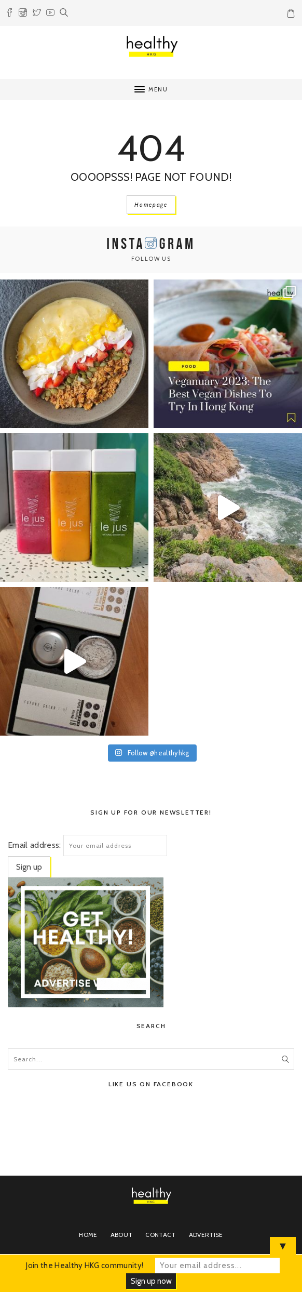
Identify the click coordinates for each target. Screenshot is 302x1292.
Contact (160, 1234)
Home (88, 1234)
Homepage (150, 204)
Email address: (34, 845)
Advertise (206, 1234)
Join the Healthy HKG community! (84, 1265)
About (122, 1234)
